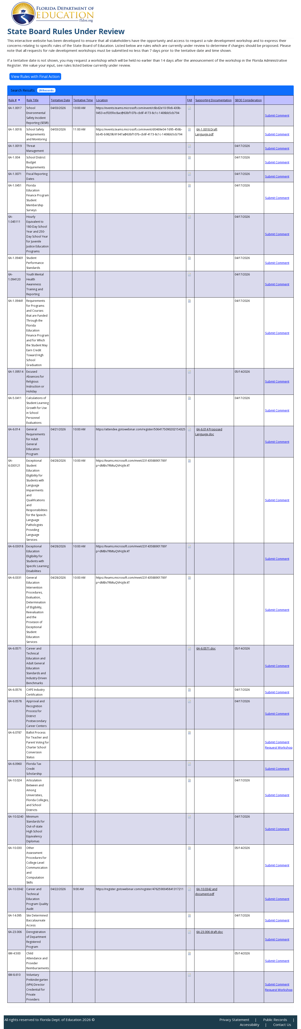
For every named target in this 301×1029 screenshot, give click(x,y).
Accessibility (249, 1024)
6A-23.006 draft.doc (209, 932)
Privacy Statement (234, 1019)
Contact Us (282, 1024)
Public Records (275, 1019)
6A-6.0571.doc (206, 648)
